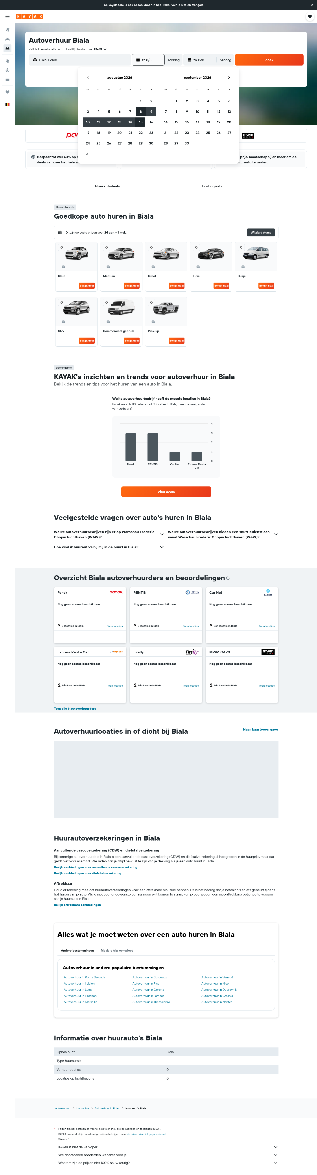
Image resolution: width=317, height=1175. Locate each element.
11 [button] (98, 122)
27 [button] (120, 143)
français (197, 5)
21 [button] (130, 132)
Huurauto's (82, 1108)
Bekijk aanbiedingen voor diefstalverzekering (87, 873)
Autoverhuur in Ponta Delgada (84, 977)
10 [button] (88, 122)
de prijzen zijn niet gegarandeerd (146, 1134)
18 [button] (98, 132)
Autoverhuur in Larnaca (148, 996)
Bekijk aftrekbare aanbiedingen (77, 905)
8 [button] (141, 111)
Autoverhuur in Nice (215, 983)
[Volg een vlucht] (7, 70)
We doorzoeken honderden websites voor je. (168, 1154)
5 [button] (109, 111)
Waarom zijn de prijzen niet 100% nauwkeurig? (168, 1162)
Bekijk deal (87, 285)
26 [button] (109, 143)
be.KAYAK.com (62, 1108)
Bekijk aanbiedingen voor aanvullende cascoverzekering (95, 867)
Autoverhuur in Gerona (148, 990)
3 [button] (88, 111)
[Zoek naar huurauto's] (7, 48)
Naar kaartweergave (260, 729)
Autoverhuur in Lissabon (80, 996)
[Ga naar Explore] (7, 61)
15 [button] (140, 122)
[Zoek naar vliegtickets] (7, 30)
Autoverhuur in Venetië (217, 977)
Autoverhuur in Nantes (216, 1002)
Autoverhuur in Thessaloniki (151, 1002)
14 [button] (130, 122)
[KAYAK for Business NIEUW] (7, 79)
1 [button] (140, 101)
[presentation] (228, 578)
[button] (312, 5)
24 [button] (88, 143)
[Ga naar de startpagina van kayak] (29, 16)
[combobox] (45, 49)
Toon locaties (115, 626)
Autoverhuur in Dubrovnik (219, 990)
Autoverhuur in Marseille (80, 1002)
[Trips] (7, 92)
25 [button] (98, 143)
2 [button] (151, 101)
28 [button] (130, 143)
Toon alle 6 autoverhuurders (75, 709)
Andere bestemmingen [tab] (77, 950)
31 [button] (88, 154)
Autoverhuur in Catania (217, 996)
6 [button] (120, 111)
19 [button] (109, 132)
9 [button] (151, 111)
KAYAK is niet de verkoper (168, 1146)
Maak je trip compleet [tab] (117, 950)
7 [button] (130, 111)
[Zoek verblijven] (7, 39)
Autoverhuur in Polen (107, 1108)
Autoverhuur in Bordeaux (150, 977)
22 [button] (141, 132)
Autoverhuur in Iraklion (79, 983)
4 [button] (99, 111)
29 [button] (141, 143)
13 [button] (119, 122)
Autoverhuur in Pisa (146, 983)
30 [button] (151, 143)
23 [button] (151, 132)
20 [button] (119, 132)
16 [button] (151, 122)
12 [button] (109, 122)
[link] (166, 491)
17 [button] (87, 132)
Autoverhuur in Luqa (78, 990)
